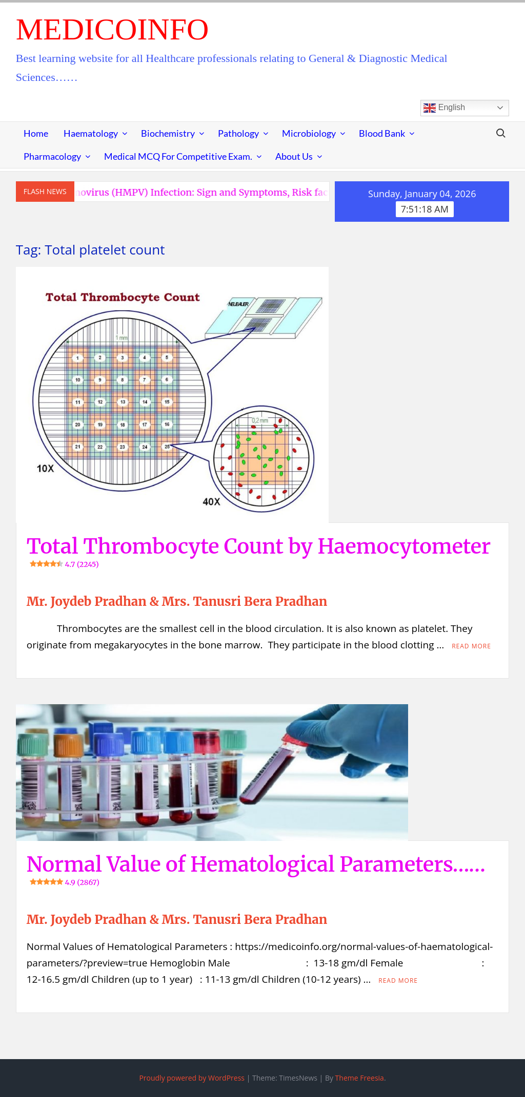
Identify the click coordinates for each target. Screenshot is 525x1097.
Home (36, 133)
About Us (294, 156)
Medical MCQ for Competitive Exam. (178, 156)
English (444, 108)
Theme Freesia (359, 1078)
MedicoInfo (112, 29)
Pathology (238, 133)
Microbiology (309, 133)
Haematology (91, 133)
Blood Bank (382, 133)
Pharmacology (52, 156)
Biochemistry (168, 133)
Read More (471, 646)
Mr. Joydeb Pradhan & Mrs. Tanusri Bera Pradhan (177, 601)
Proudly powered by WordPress (192, 1078)
